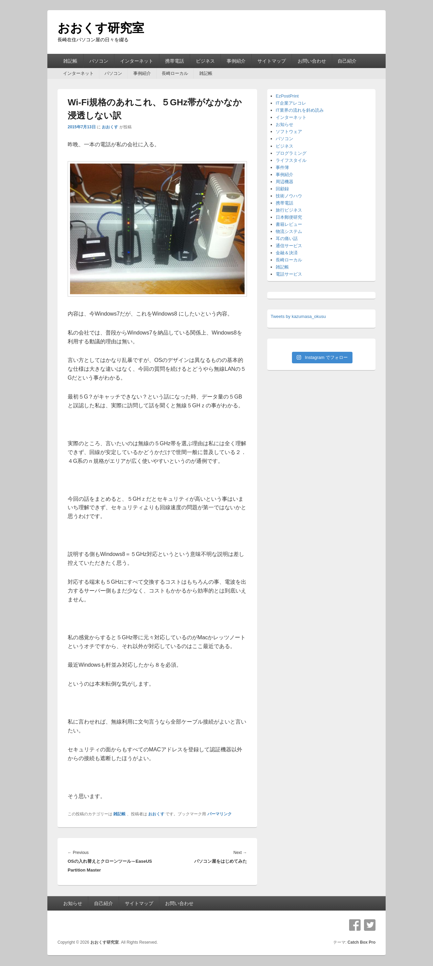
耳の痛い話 (287, 238)
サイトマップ (271, 61)
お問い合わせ (312, 61)
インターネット (136, 61)
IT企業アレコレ (291, 103)
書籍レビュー (289, 224)
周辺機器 (284, 181)
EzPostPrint (287, 96)
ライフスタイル (291, 160)
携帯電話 (174, 61)
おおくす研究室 (101, 28)
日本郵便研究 (289, 217)
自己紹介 (347, 61)
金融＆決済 (287, 252)
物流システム (289, 231)
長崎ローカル (175, 73)
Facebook (355, 925)
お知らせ (284, 124)
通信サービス (289, 245)
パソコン (98, 61)
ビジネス (205, 61)
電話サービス (289, 274)
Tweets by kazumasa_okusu (298, 316)
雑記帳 (70, 61)
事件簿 (282, 167)
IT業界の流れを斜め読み (300, 110)
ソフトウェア (289, 131)
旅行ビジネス (289, 210)
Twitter (369, 925)
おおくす (110, 127)
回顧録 (282, 188)
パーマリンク (219, 814)
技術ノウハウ (289, 195)
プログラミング (291, 153)
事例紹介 (236, 61)
